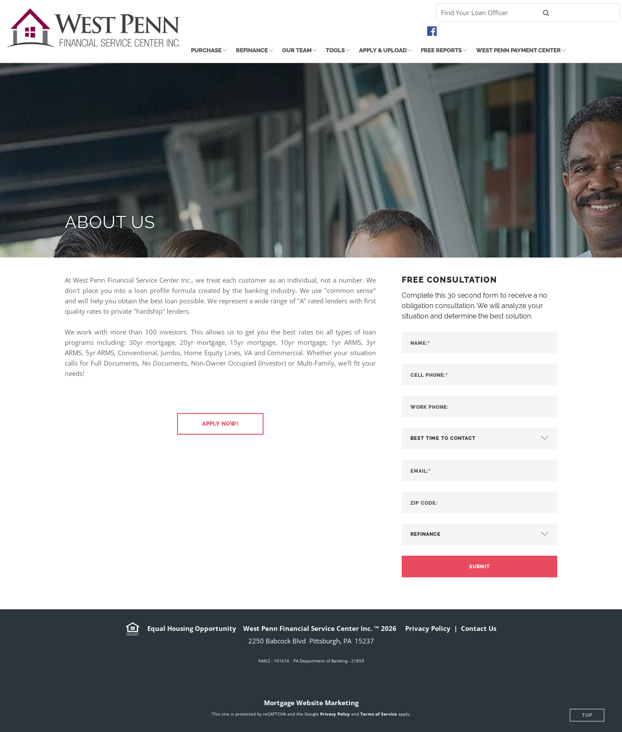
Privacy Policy (428, 628)
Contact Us (478, 628)
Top (587, 715)
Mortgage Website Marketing (311, 702)
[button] (220, 424)
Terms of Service (378, 714)
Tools (335, 50)
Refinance (252, 50)
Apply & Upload (382, 50)
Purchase (206, 50)
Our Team (296, 50)
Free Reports (441, 50)
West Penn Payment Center (518, 50)
